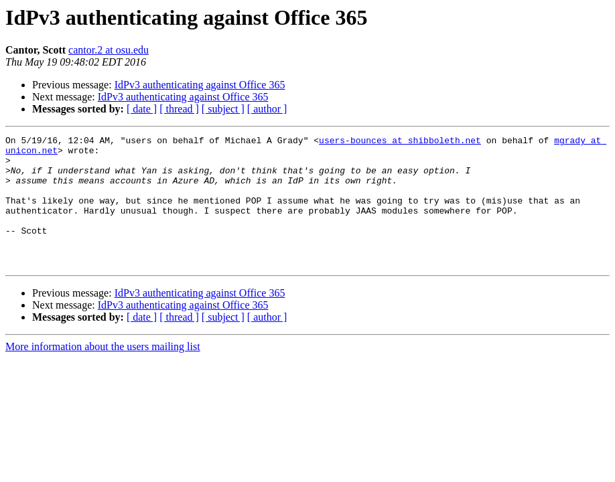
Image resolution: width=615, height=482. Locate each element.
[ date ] (142, 108)
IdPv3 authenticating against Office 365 (200, 84)
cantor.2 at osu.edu (108, 50)
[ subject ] (223, 108)
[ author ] (267, 108)
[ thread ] (179, 108)
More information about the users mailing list (102, 372)
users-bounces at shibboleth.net (400, 142)
